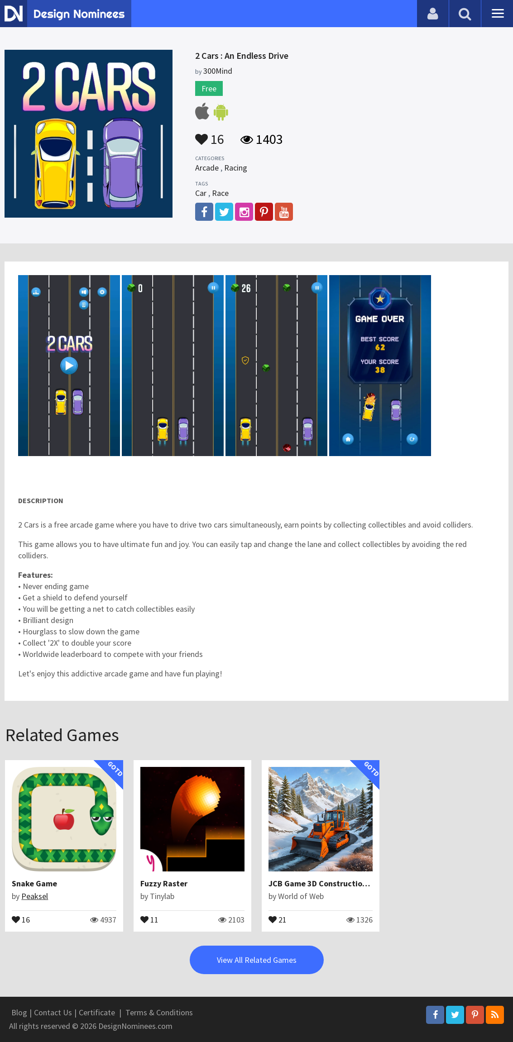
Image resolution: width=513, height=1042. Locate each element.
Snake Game (34, 883)
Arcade (207, 167)
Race (220, 193)
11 (149, 918)
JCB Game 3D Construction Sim (325, 883)
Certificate (97, 1012)
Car (200, 193)
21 (277, 918)
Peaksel (34, 896)
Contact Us (53, 1012)
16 (209, 134)
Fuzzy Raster (163, 883)
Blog (19, 1012)
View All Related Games (257, 960)
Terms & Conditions (159, 1012)
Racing (235, 167)
